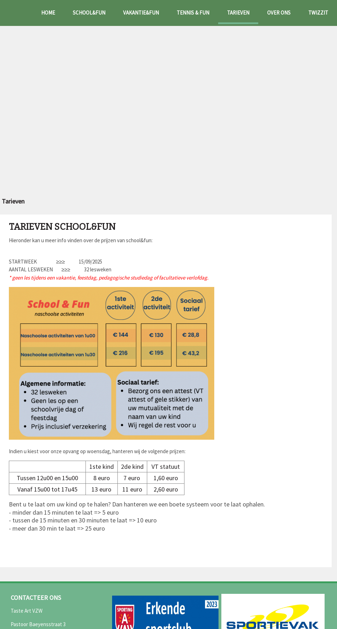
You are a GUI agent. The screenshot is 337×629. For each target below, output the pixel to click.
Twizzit (318, 12)
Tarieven (238, 12)
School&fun (89, 12)
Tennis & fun (193, 12)
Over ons (279, 12)
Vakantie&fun (141, 12)
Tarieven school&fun (62, 227)
